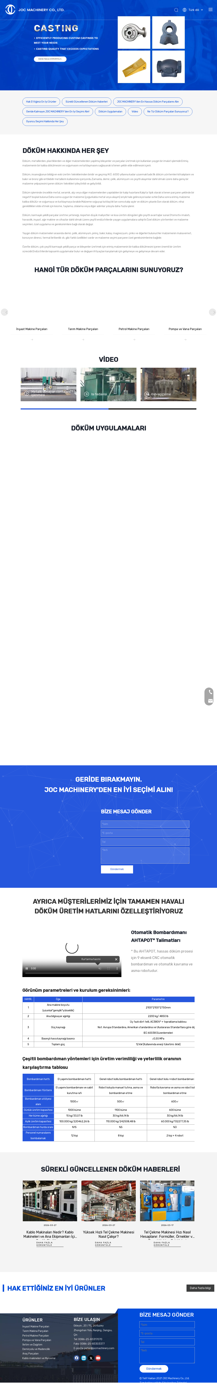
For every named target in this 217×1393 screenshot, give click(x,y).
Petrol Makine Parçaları (35, 1352)
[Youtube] (98, 1374)
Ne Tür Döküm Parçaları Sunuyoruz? (168, 111)
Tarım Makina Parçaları (35, 1347)
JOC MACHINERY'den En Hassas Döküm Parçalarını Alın (148, 101)
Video (135, 111)
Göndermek (117, 885)
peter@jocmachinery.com (99, 1364)
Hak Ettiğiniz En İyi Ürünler (41, 101)
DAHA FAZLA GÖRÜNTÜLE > (50, 59)
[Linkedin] (84, 1374)
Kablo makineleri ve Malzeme (38, 1374)
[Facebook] (76, 1374)
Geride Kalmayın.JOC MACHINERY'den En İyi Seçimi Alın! (57, 111)
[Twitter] (91, 1374)
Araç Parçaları (30, 1370)
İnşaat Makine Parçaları (35, 1342)
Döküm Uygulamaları (110, 111)
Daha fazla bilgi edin (200, 1308)
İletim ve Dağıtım (32, 1361)
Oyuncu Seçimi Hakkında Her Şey (45, 121)
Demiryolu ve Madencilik (36, 1365)
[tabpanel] (50, 1234)
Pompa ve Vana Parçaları (36, 1356)
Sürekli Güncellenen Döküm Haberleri (87, 101)
